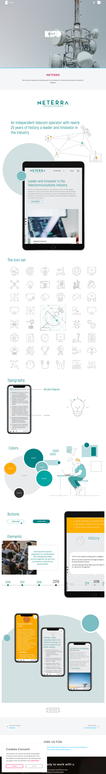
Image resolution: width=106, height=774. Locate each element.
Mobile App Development (59, 747)
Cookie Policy (34, 760)
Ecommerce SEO (49, 749)
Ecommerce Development (78, 747)
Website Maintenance (62, 749)
